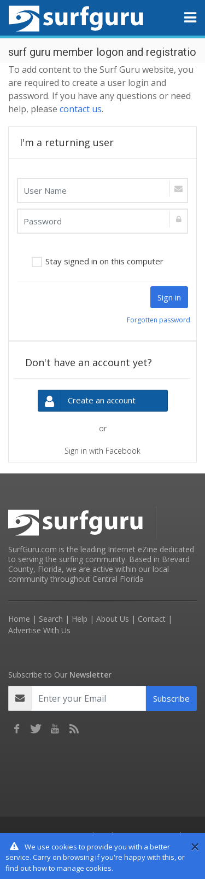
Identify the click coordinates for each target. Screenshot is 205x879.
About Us (112, 619)
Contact (152, 619)
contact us (81, 109)
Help (79, 619)
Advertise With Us (39, 630)
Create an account (87, 401)
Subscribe (171, 698)
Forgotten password (158, 320)
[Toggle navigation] (190, 17)
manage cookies (84, 868)
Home (19, 619)
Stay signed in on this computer (104, 261)
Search (51, 619)
